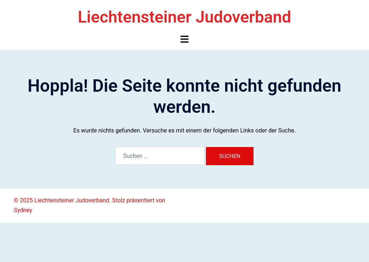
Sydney (23, 210)
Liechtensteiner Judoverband (184, 17)
